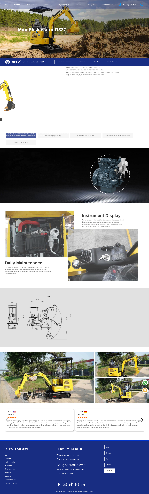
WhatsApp (96, 62)
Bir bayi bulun (129, 4)
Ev (6, 5)
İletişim (78, 5)
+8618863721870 (72, 455)
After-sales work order (65, 473)
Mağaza (91, 5)
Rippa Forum (107, 5)
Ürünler (17, 5)
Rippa (9, 448)
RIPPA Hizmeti (11, 483)
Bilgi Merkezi (63, 5)
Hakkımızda (32, 5)
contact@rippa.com (72, 459)
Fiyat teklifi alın (112, 62)
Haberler (47, 5)
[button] (141, 420)
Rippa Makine (79, 491)
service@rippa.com (77, 469)
